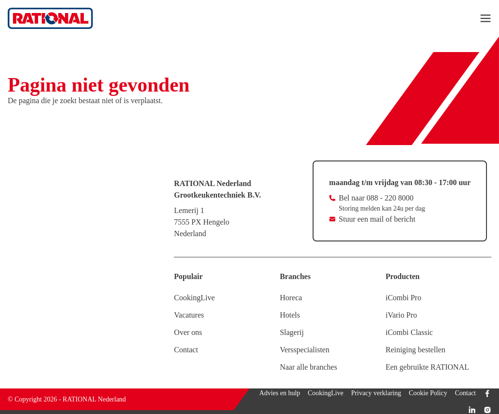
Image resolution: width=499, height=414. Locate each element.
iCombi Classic (409, 332)
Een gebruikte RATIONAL (427, 367)
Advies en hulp (279, 393)
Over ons (188, 332)
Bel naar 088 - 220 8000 (376, 198)
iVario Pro (401, 315)
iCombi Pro (403, 298)
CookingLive (194, 298)
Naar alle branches (308, 367)
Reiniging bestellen (415, 350)
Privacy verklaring (376, 393)
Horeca (291, 298)
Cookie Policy (428, 393)
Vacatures (189, 315)
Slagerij (292, 332)
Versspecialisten (304, 350)
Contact (186, 350)
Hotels (290, 315)
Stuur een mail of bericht (377, 219)
